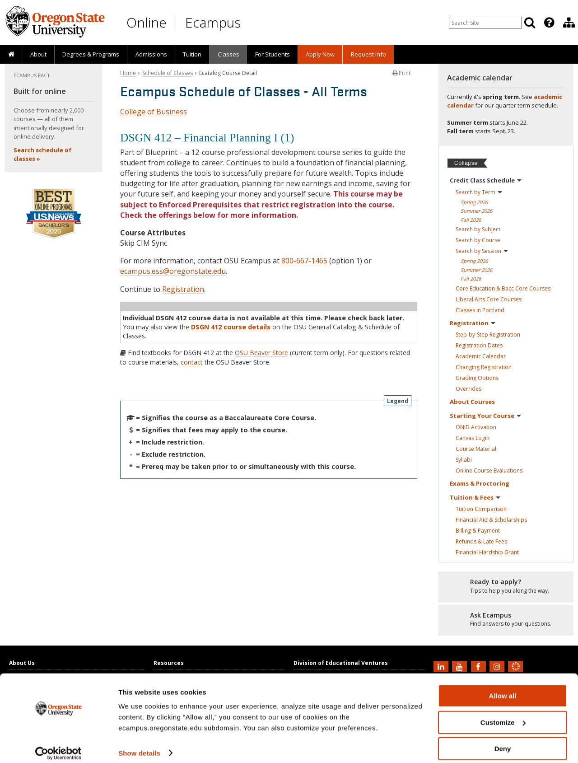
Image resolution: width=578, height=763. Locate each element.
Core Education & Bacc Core (503, 288)
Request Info (368, 54)
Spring (474, 202)
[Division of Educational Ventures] (569, 22)
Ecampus (213, 22)
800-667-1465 (304, 261)
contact (192, 362)
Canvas (472, 438)
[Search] (529, 22)
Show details (139, 745)
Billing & (478, 530)
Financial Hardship (487, 552)
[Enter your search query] (485, 22)
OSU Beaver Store (261, 352)
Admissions (151, 54)
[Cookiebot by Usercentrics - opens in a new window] (58, 745)
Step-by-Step (488, 334)
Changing (484, 367)
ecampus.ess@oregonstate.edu (173, 271)
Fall (471, 219)
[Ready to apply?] (505, 586)
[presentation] (548, 22)
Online (146, 22)
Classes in (480, 310)
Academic (481, 356)
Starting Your (485, 416)
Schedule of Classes (167, 73)
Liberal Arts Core (489, 299)
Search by (479, 192)
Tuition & (475, 497)
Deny (502, 740)
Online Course (489, 470)
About (38, 54)
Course (476, 449)
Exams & (479, 483)
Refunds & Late (481, 541)
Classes (228, 54)
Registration (183, 289)
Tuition (192, 54)
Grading (477, 378)
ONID (476, 427)
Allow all (503, 688)
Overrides (468, 389)
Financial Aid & (491, 520)
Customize (503, 714)
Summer (476, 210)
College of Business (153, 112)
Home (128, 73)
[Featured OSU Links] (549, 22)
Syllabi (464, 459)
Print (401, 73)
